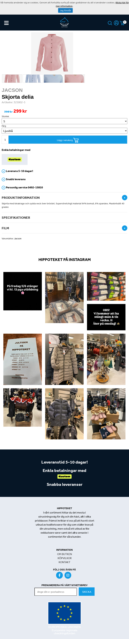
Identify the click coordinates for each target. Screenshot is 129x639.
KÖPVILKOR (65, 558)
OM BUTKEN (64, 554)
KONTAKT (64, 562)
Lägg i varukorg (68, 140)
